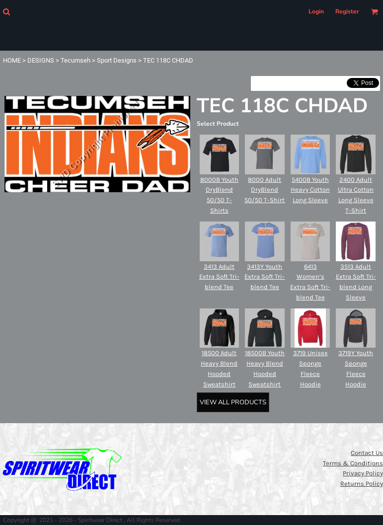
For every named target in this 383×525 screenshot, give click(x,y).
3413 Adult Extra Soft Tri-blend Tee (219, 277)
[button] (6, 11)
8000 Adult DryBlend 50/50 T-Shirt (264, 190)
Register (347, 11)
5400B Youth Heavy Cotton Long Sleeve (310, 190)
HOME (12, 60)
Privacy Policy (363, 473)
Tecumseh (75, 60)
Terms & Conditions (353, 463)
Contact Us (367, 452)
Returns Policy (361, 483)
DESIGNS (40, 60)
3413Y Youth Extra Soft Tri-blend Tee (264, 277)
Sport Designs (117, 60)
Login (316, 11)
